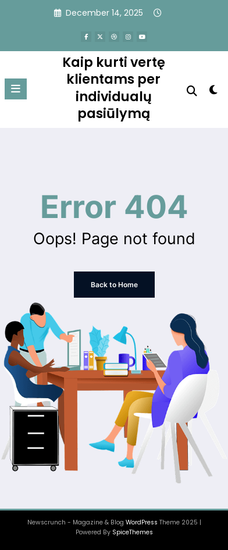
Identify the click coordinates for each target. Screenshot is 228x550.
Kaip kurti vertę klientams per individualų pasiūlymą (113, 88)
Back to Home (114, 284)
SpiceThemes (132, 532)
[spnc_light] (213, 92)
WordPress (142, 522)
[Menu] (16, 88)
